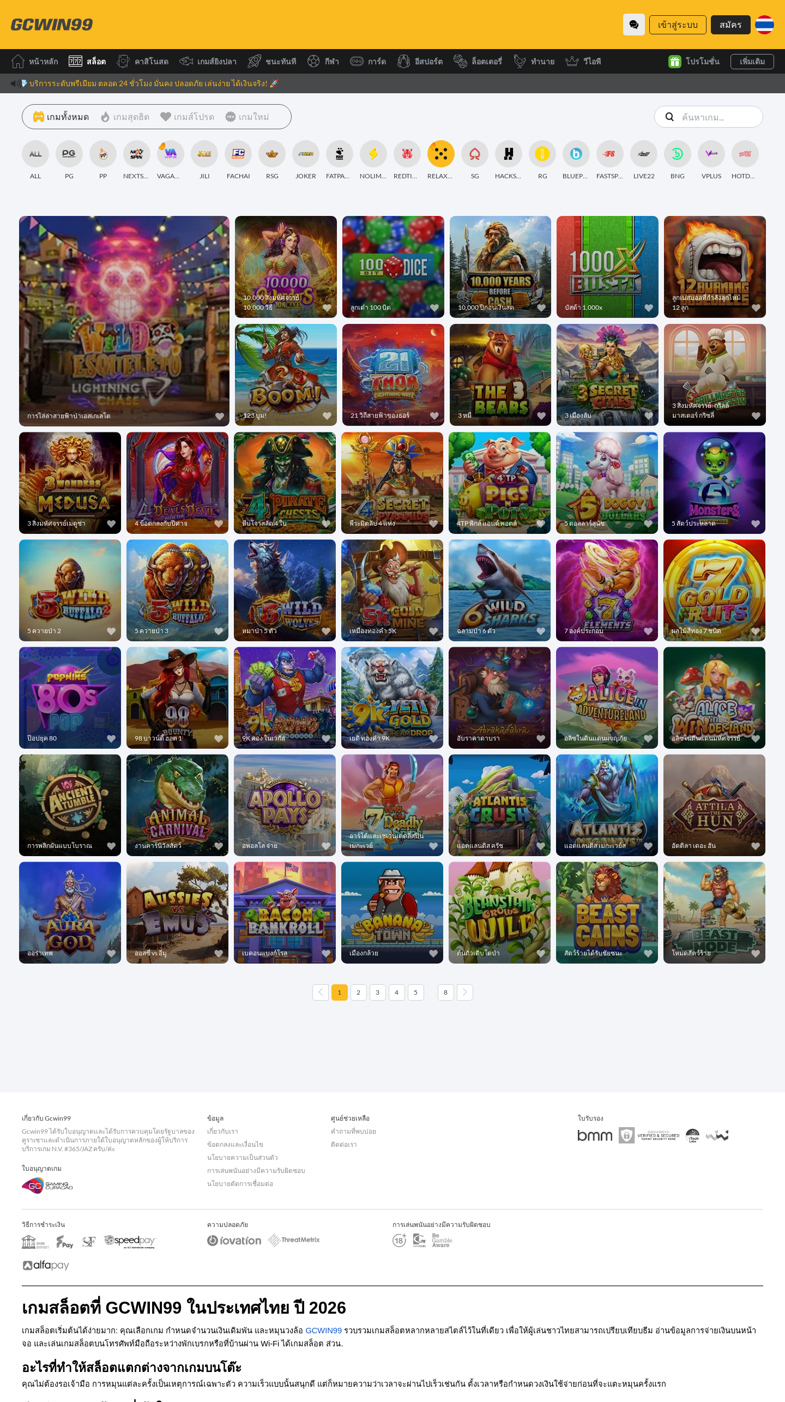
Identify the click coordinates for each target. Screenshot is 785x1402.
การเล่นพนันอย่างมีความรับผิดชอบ (256, 1170)
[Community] (634, 24)
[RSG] (272, 160)
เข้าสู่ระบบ (678, 24)
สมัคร (731, 24)
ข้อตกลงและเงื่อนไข (235, 1144)
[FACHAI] (238, 160)
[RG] (542, 160)
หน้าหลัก (34, 61)
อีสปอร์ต (420, 61)
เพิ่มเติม (752, 61)
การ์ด (368, 61)
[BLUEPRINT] (576, 160)
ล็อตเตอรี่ (478, 61)
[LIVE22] (643, 160)
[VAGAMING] (170, 160)
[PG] (69, 160)
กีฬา (323, 61)
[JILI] (204, 160)
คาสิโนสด (142, 61)
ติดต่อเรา (344, 1144)
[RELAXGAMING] (441, 160)
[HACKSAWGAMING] (508, 160)
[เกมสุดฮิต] (124, 116)
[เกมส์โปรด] (187, 116)
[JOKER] (305, 160)
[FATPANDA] (339, 160)
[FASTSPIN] (610, 160)
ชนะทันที (271, 61)
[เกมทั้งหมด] (61, 116)
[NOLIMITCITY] (373, 160)
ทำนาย (533, 61)
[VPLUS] (711, 160)
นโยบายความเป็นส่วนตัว (242, 1157)
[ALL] (35, 160)
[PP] (103, 160)
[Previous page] (320, 992)
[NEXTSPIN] (136, 160)
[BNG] (677, 160)
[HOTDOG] (745, 160)
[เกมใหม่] (247, 116)
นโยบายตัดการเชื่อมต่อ (240, 1184)
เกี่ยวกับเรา (222, 1131)
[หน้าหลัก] (52, 24)
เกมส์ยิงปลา (208, 61)
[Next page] (465, 992)
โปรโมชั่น (694, 61)
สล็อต (87, 61)
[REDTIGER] (407, 160)
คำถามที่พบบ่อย (353, 1131)
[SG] (474, 160)
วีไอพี (583, 61)
